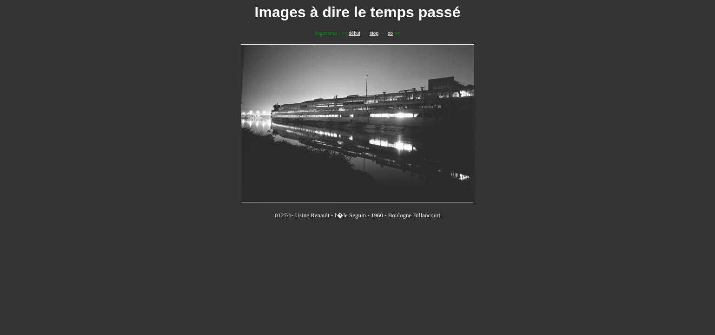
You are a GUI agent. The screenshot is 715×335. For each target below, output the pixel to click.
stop (374, 33)
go (390, 33)
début (354, 33)
